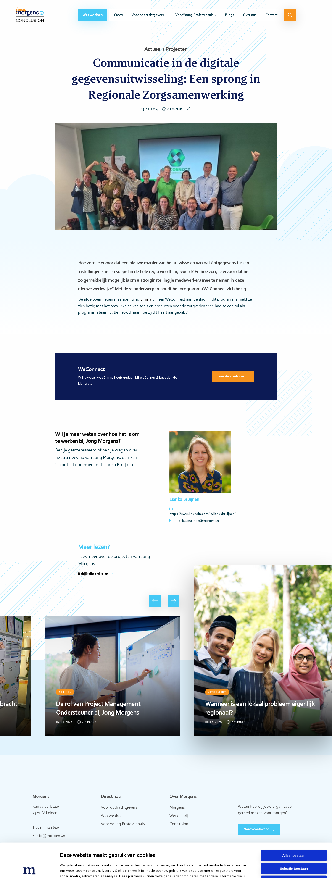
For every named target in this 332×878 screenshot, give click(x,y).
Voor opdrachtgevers (147, 15)
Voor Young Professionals (194, 15)
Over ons (249, 15)
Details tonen (234, 869)
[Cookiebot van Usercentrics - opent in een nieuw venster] (30, 869)
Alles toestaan (294, 823)
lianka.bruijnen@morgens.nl (194, 521)
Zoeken (290, 15)
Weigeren (293, 849)
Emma (145, 300)
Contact (271, 15)
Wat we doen (93, 15)
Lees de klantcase (230, 376)
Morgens (177, 808)
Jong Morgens (30, 15)
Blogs (229, 15)
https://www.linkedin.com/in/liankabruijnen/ (200, 511)
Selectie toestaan (294, 836)
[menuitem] (92, 15)
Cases (118, 15)
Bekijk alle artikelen (95, 574)
